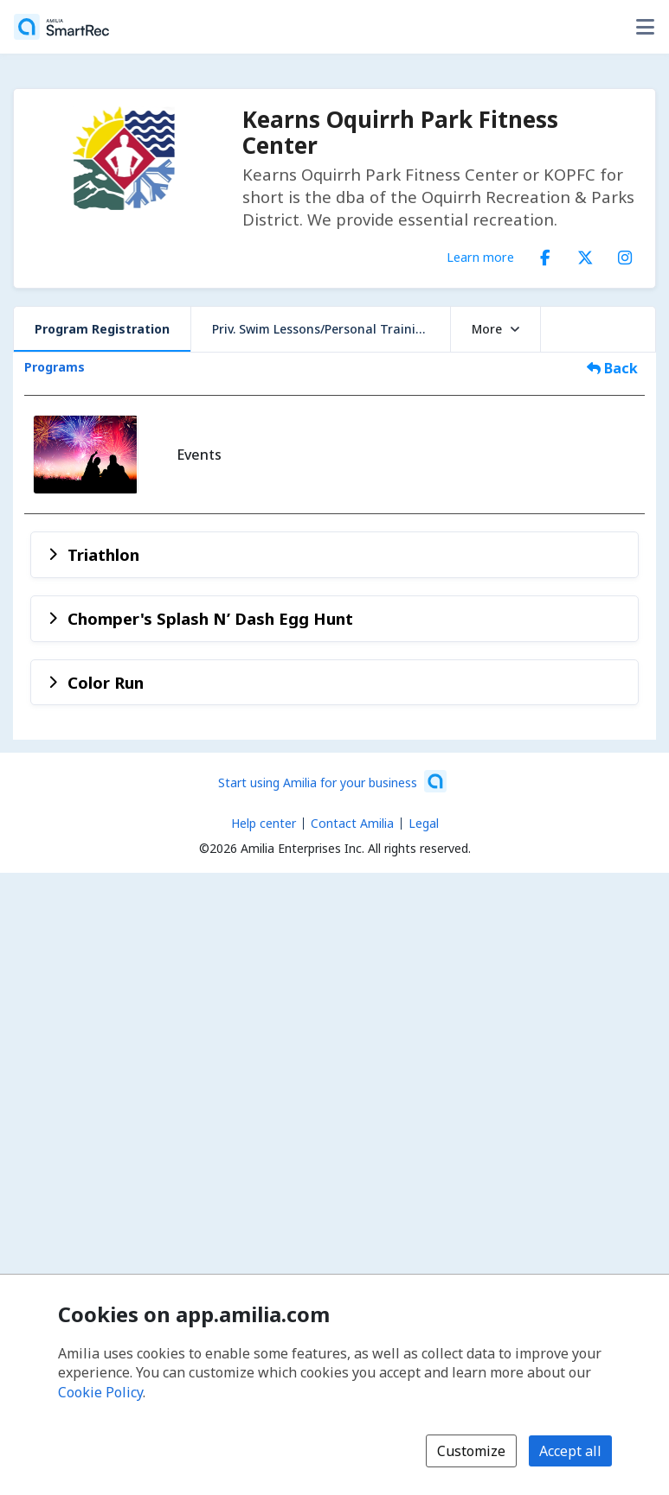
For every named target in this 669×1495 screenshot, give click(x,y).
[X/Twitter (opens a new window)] (585, 254)
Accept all (570, 1450)
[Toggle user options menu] (644, 26)
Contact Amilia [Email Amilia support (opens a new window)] (352, 823)
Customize (471, 1450)
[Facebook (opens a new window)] (545, 254)
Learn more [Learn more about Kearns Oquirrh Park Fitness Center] (480, 256)
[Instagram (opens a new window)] (625, 254)
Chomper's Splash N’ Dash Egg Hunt (210, 618)
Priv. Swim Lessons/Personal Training (321, 329)
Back (612, 368)
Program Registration (102, 329)
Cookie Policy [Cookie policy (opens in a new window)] (100, 1392)
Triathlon (103, 554)
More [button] (495, 329)
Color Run (106, 682)
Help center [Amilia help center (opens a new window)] (263, 823)
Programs (54, 367)
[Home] (61, 27)
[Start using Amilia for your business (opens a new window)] (332, 781)
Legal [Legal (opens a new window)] (423, 823)
